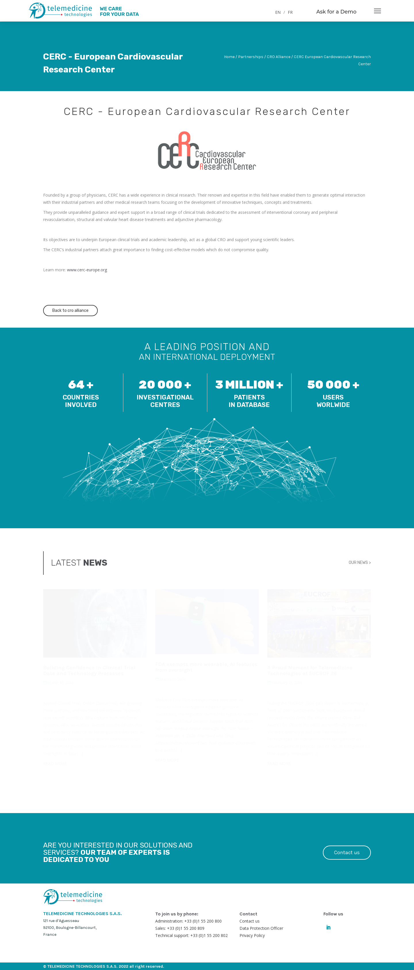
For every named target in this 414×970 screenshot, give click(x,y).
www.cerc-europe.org (87, 269)
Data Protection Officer (261, 928)
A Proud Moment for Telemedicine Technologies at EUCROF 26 (309, 670)
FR (290, 12)
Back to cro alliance (70, 310)
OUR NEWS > (360, 562)
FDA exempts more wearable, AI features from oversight (206, 667)
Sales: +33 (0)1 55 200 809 (179, 928)
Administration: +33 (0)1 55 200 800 (188, 921)
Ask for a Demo (336, 12)
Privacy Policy (252, 935)
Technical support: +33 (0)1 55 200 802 (191, 935)
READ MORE (55, 763)
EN (278, 12)
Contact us (347, 852)
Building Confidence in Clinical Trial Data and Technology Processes (89, 670)
